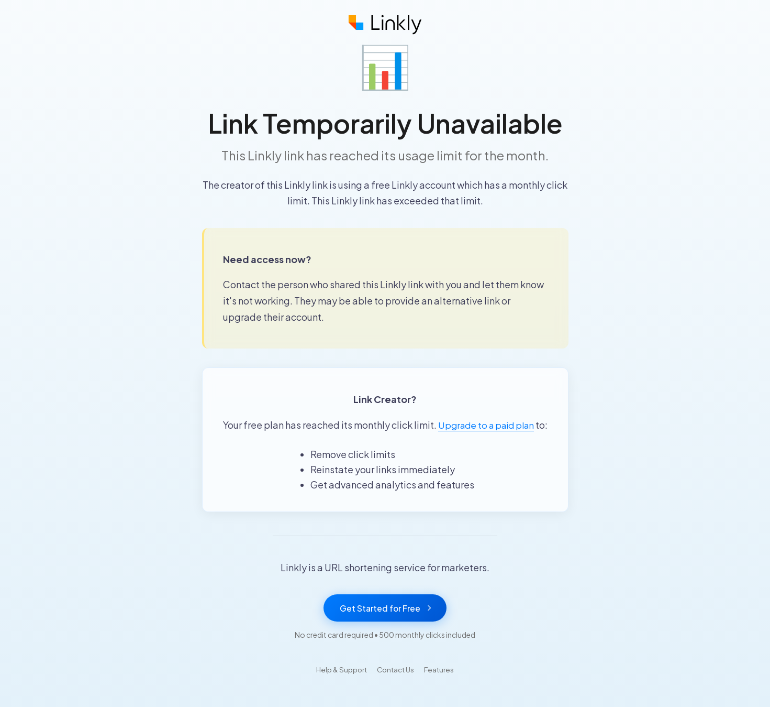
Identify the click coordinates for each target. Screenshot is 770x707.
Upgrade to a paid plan (492, 425)
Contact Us (396, 686)
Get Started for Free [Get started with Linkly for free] (385, 624)
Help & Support (339, 686)
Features (443, 686)
